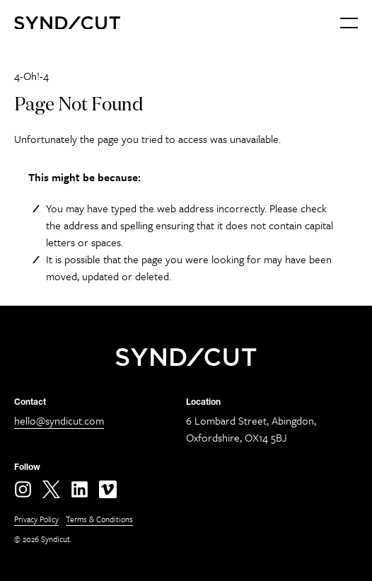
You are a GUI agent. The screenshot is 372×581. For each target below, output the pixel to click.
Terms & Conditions (99, 519)
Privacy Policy (36, 519)
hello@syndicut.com (59, 420)
